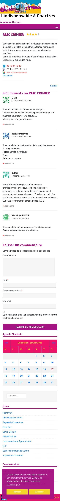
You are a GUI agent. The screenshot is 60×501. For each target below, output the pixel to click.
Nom (5, 280)
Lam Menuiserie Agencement (17, 441)
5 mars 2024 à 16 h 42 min (20, 218)
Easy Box (7, 427)
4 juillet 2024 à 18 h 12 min (21, 176)
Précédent (7, 75)
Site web (7, 301)
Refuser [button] (17, 492)
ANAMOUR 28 (9, 436)
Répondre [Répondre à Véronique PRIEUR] (9, 236)
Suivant (53, 85)
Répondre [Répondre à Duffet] (9, 206)
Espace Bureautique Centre (16, 450)
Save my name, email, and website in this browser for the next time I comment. (30, 316)
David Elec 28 (9, 432)
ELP (5, 446)
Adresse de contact (12, 290)
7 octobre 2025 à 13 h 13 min (21, 137)
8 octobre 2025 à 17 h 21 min (21, 101)
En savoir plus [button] (13, 484)
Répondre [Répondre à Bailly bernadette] (9, 164)
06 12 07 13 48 (12, 66)
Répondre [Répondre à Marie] (9, 124)
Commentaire (9, 255)
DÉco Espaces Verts (12, 417)
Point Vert (7, 413)
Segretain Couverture (13, 422)
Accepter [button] (39, 492)
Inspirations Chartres (13, 455)
